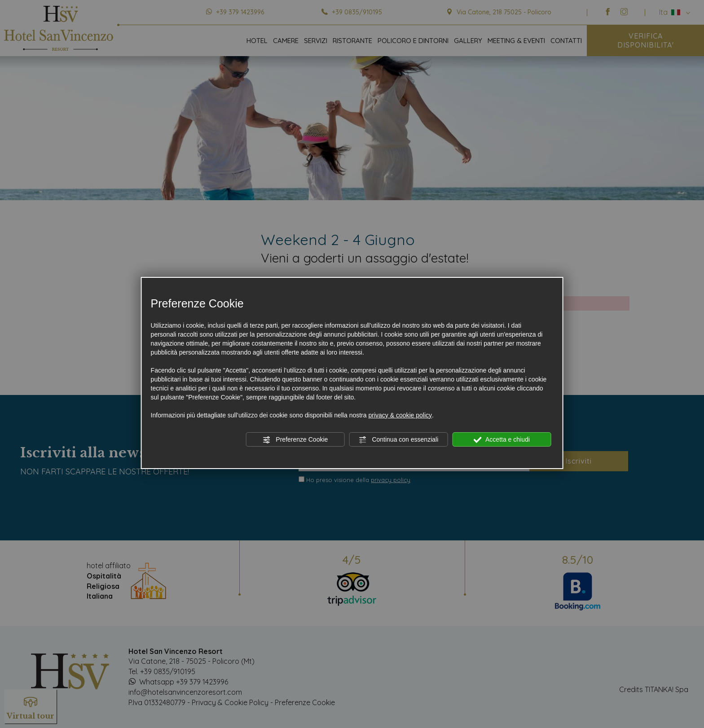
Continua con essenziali (399, 440)
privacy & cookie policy (400, 415)
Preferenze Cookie (295, 440)
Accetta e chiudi (502, 440)
